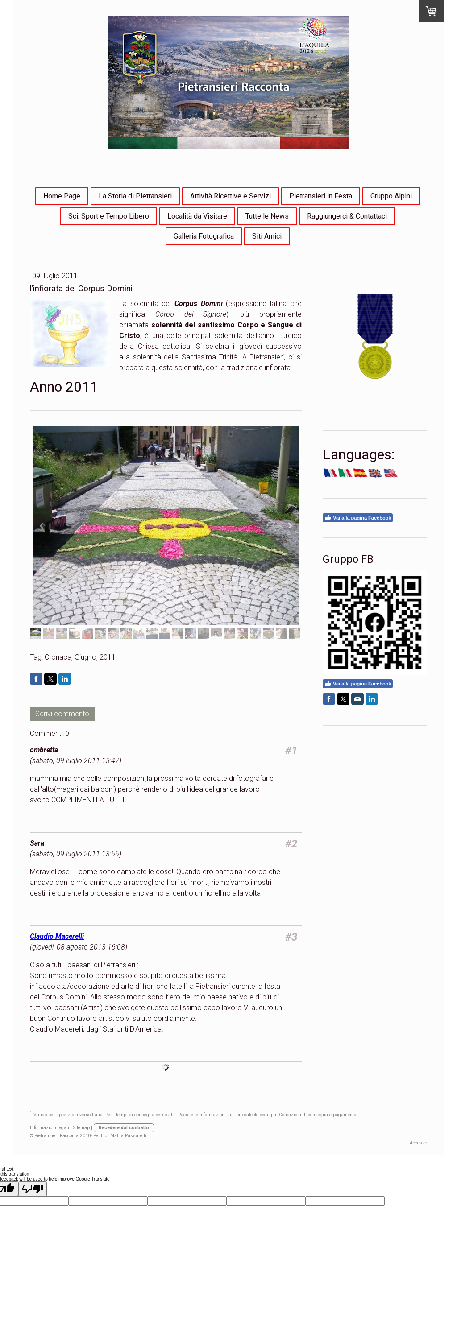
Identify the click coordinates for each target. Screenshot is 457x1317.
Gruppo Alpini (391, 196)
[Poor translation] (32, 1188)
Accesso (418, 1143)
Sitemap (81, 1128)
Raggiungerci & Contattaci (347, 216)
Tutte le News (267, 216)
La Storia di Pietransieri (135, 196)
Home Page (61, 196)
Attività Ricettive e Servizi (230, 196)
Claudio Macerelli (57, 936)
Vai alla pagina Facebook (357, 517)
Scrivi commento (62, 714)
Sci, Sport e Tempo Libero (108, 216)
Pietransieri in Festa (320, 196)
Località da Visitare (197, 216)
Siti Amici (267, 236)
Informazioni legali (49, 1128)
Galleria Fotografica (204, 236)
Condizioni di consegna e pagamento (317, 1115)
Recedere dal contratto (124, 1128)
